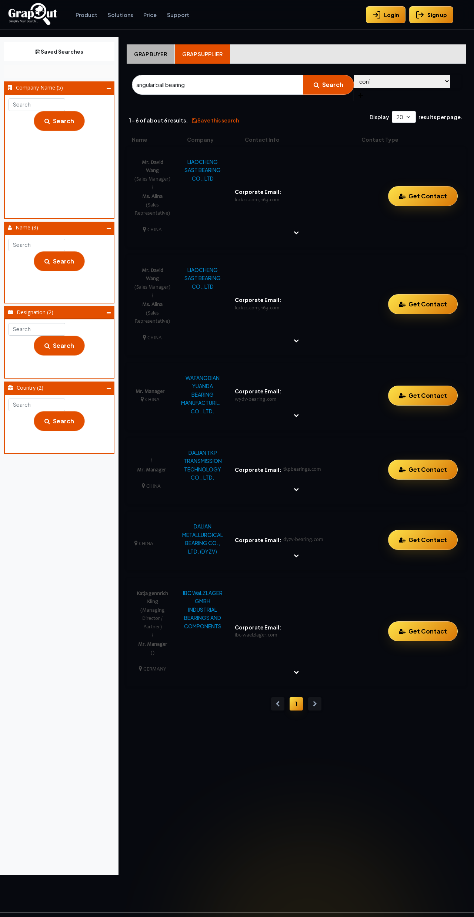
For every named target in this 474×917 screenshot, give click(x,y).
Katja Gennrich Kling (61, 275)
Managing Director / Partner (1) (62, 360)
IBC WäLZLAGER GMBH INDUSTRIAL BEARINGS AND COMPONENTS (203, 609)
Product (86, 14)
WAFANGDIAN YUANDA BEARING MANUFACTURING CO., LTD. (202, 394)
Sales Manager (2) (62, 369)
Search (59, 121)
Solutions (120, 14)
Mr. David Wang (61, 285)
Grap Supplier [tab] (202, 54)
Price (150, 14)
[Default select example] (404, 117)
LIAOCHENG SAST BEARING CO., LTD (62, 191)
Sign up (431, 14)
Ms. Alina (152, 196)
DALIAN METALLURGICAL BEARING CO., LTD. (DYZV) (202, 538)
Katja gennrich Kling (152, 593)
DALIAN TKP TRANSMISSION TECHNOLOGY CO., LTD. (203, 465)
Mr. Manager (61, 294)
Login (385, 14)
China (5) (62, 435)
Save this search (215, 120)
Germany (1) (61, 444)
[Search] (217, 85)
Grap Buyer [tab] (150, 54)
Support (178, 14)
